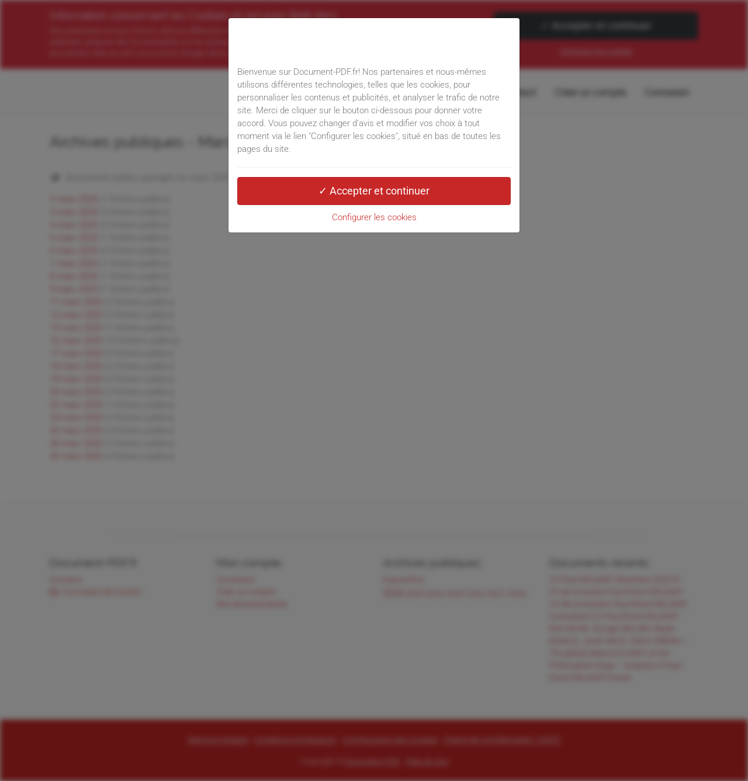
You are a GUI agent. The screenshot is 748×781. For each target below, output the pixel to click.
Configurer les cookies (374, 217)
